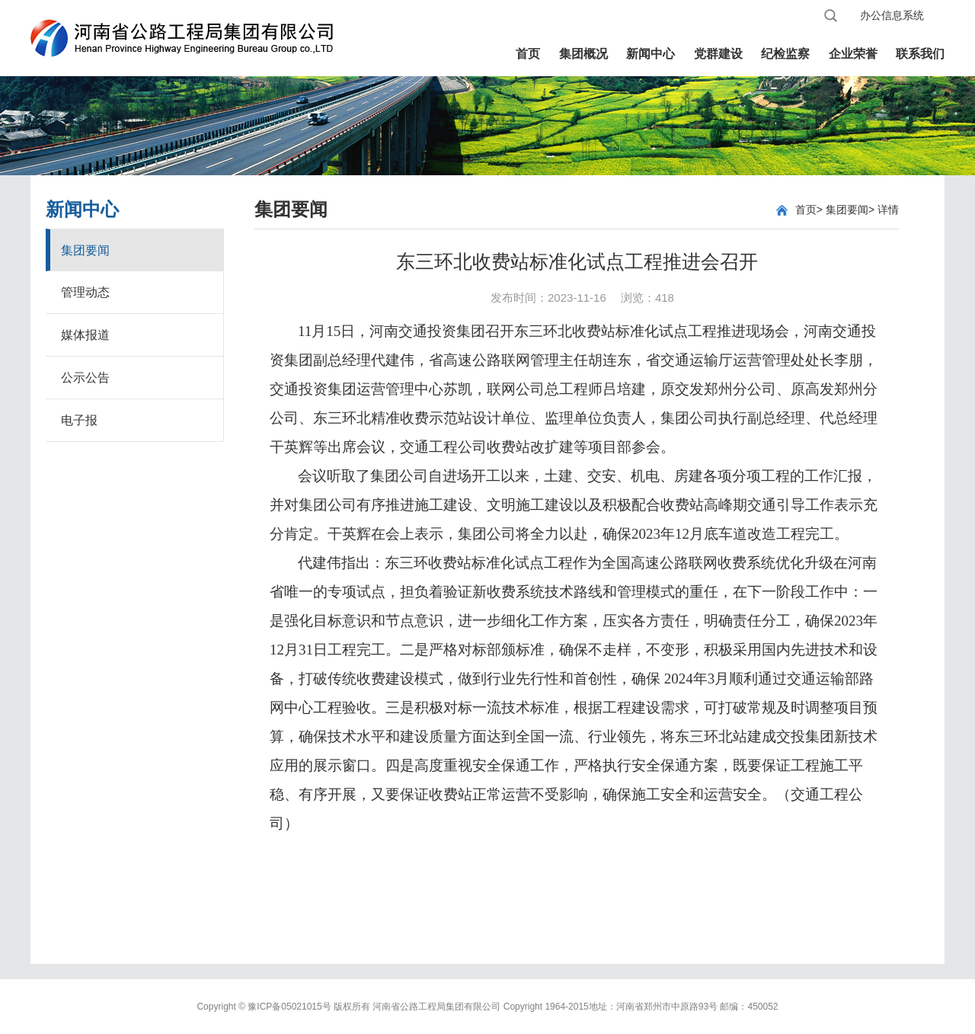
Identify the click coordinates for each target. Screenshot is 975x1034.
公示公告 (85, 377)
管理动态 (85, 292)
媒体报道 (85, 334)
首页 (528, 53)
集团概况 (583, 53)
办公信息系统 (892, 15)
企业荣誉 (853, 53)
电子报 (79, 420)
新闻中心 (650, 53)
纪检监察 (785, 53)
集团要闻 (85, 250)
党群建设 (718, 53)
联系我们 (920, 53)
